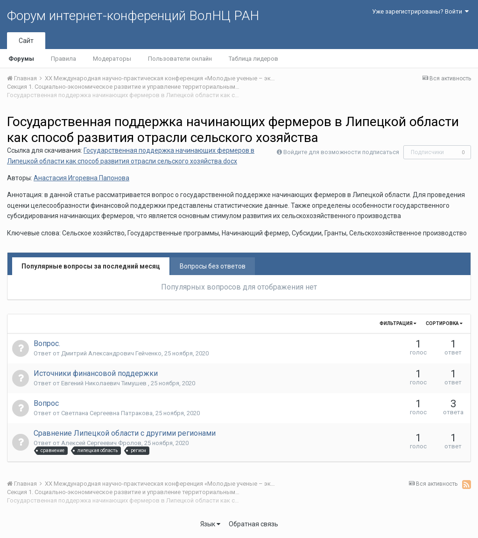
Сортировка (444, 323)
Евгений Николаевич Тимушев (104, 383)
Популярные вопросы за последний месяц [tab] (90, 266)
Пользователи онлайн (180, 58)
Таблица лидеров (253, 58)
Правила (63, 58)
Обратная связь (253, 524)
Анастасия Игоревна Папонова (81, 178)
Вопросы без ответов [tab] (213, 266)
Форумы (21, 58)
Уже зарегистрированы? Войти (420, 11)
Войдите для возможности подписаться (341, 152)
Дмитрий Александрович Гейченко (111, 353)
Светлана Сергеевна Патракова (107, 413)
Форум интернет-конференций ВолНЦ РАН (133, 15)
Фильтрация (398, 323)
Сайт (26, 40)
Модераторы (112, 58)
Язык (210, 524)
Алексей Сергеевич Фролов (101, 442)
